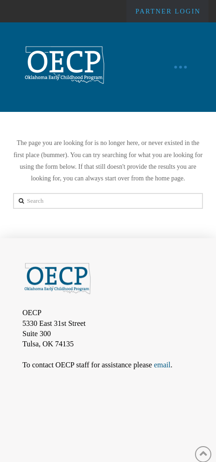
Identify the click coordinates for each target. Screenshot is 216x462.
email (162, 365)
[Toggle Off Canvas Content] (180, 67)
